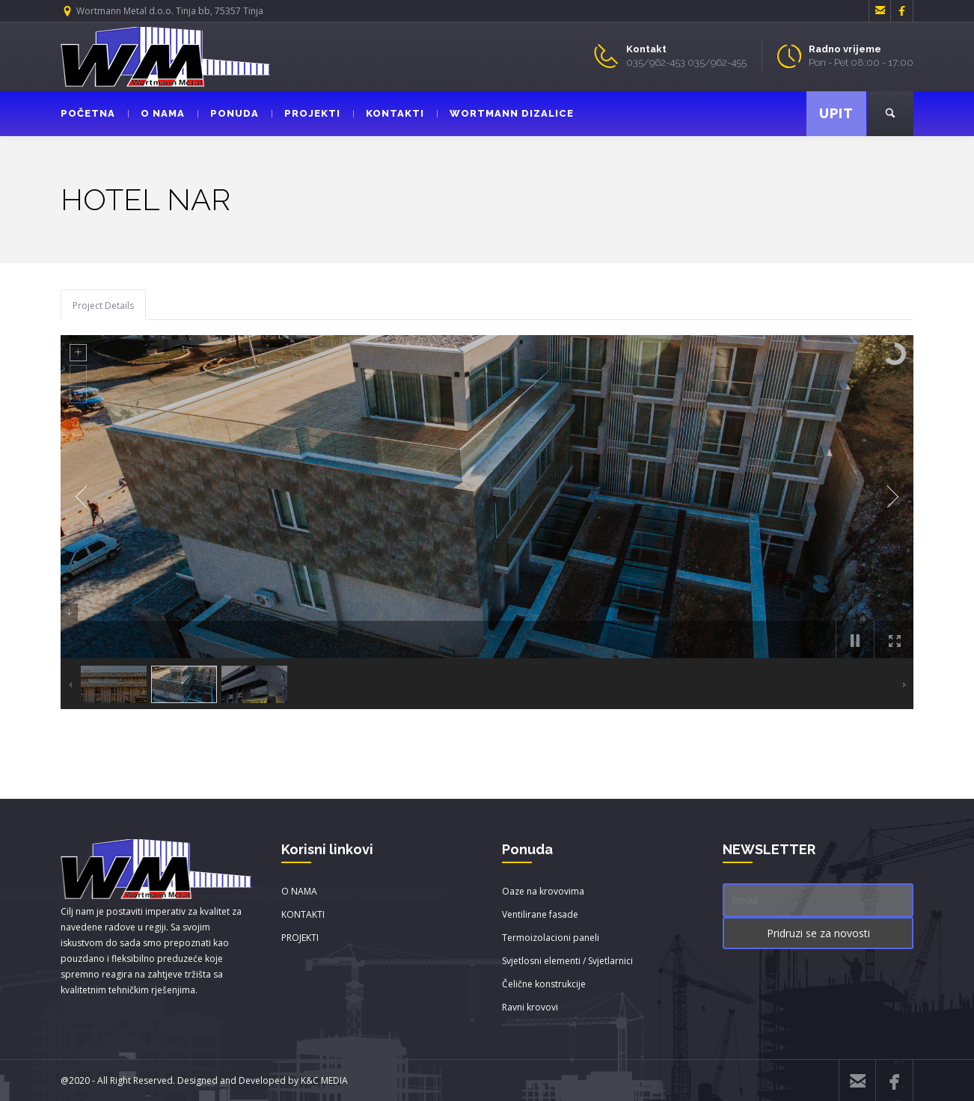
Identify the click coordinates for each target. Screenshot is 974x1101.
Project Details (103, 305)
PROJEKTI (306, 113)
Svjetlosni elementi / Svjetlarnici (567, 960)
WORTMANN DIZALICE (505, 113)
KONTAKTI (388, 113)
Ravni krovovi (530, 1007)
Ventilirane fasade (540, 914)
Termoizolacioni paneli (550, 937)
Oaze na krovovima (543, 891)
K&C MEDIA (324, 1080)
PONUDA (228, 113)
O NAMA (156, 113)
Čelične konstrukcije (544, 984)
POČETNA (88, 113)
